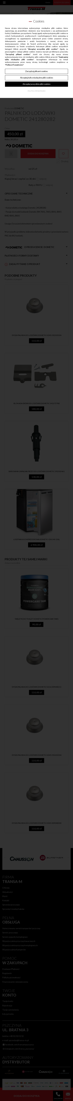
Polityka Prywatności (37, 91)
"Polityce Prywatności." (14, 65)
